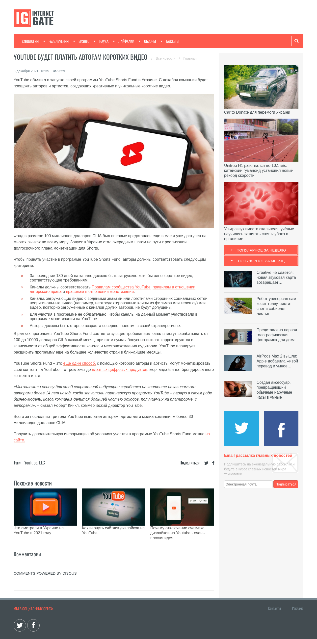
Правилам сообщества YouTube (121, 287)
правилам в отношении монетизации (100, 291)
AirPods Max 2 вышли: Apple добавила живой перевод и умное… (277, 361)
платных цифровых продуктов (119, 369)
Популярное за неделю (261, 250)
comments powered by (45, 561)
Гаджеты (170, 41)
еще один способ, (79, 363)
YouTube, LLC (34, 462)
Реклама (297, 595)
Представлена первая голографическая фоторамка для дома (277, 335)
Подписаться (286, 484)
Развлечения (56, 41)
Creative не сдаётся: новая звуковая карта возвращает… (276, 277)
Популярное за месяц (261, 261)
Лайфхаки (123, 41)
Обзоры (147, 41)
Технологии (29, 41)
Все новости (166, 58)
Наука (101, 41)
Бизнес (81, 41)
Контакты (274, 595)
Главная (189, 58)
